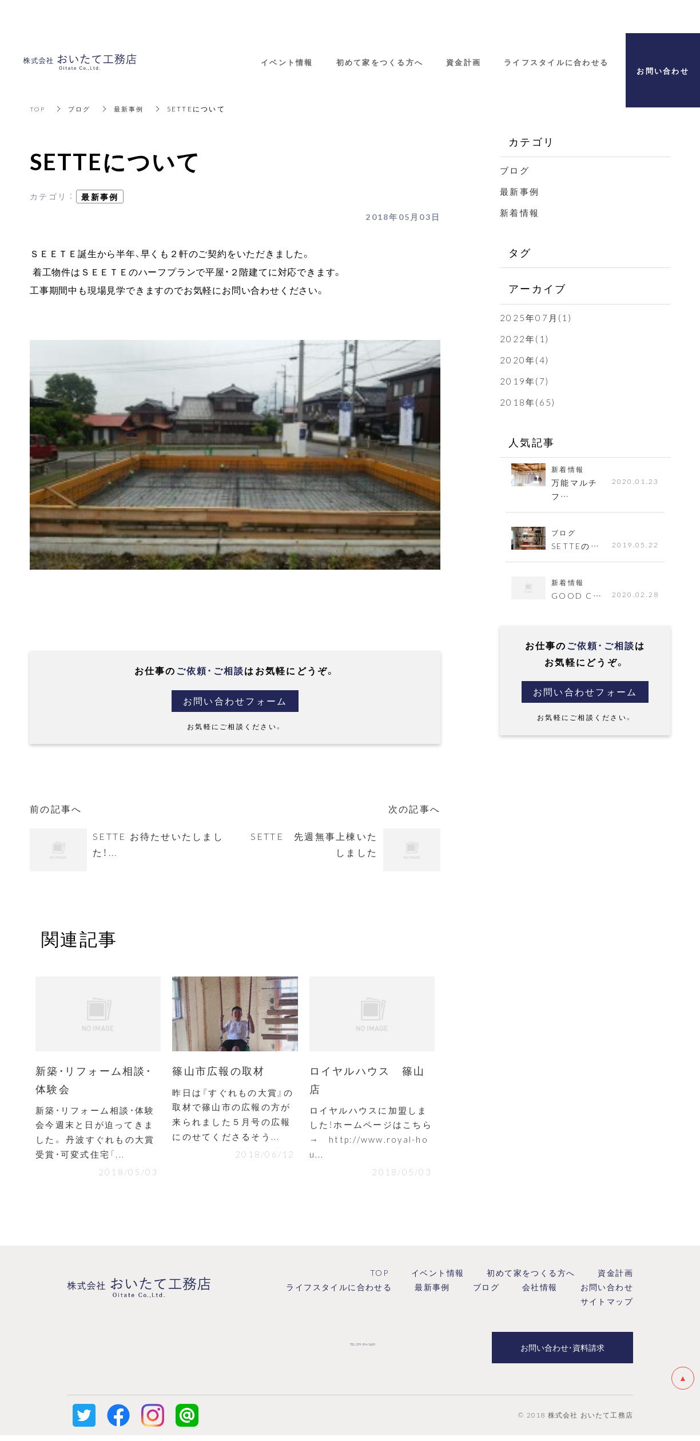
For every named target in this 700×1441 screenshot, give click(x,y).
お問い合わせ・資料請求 (562, 1353)
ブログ (82, 108)
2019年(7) (524, 381)
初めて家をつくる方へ (531, 1278)
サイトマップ (606, 1307)
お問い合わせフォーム (235, 701)
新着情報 (519, 212)
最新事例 (133, 108)
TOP (38, 108)
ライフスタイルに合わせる (339, 1293)
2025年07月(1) (536, 317)
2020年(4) (524, 360)
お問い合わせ (606, 1293)
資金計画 (615, 1278)
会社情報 (540, 1293)
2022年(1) (524, 339)
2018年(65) (527, 402)
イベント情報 (437, 1278)
